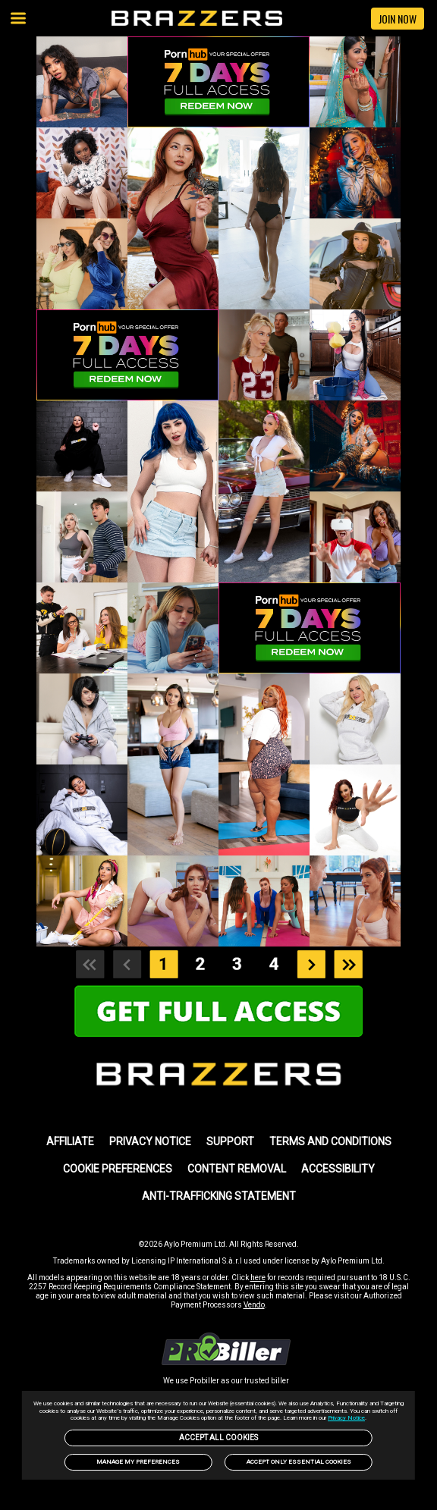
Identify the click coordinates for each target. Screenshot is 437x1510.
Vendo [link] (254, 1305)
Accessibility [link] (338, 1169)
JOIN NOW (398, 19)
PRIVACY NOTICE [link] (150, 1141)
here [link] (258, 1277)
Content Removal (236, 1169)
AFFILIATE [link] (70, 1141)
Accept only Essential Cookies (299, 1461)
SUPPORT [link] (230, 1141)
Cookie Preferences (117, 1169)
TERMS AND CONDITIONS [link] (330, 1141)
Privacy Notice (346, 1417)
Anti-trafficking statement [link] (219, 1196)
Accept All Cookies (218, 1437)
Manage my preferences (138, 1461)
